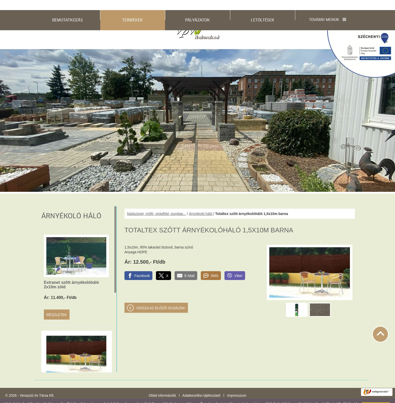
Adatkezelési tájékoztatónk (66, 398)
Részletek (56, 305)
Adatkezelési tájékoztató (201, 385)
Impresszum (236, 385)
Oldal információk (162, 385)
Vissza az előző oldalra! (160, 298)
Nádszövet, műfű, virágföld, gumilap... (156, 204)
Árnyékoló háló (201, 204)
